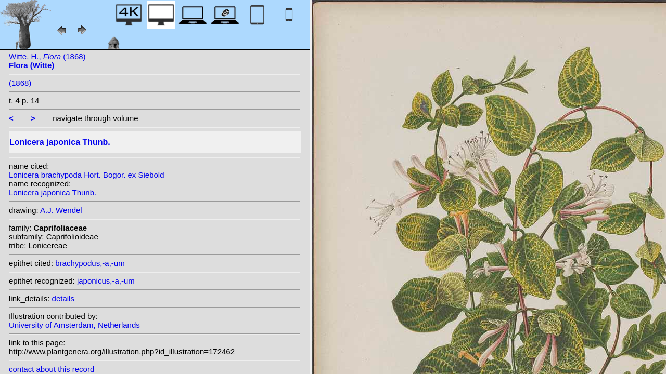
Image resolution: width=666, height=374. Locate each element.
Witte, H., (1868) (47, 61)
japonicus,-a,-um (106, 280)
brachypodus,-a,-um (89, 263)
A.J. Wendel (61, 210)
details (63, 298)
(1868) (20, 82)
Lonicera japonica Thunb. (52, 192)
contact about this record (51, 369)
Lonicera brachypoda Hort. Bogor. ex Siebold (86, 174)
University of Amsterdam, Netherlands (74, 324)
